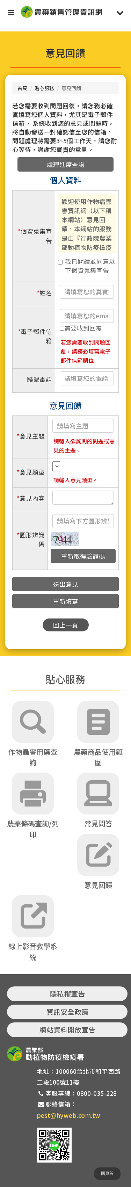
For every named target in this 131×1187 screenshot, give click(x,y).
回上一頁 (65, 625)
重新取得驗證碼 (83, 556)
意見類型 (31, 472)
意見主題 (31, 436)
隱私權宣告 (67, 994)
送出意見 (65, 584)
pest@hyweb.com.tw (68, 1115)
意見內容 (31, 498)
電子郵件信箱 (35, 336)
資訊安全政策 (67, 1012)
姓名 (44, 292)
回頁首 (107, 1173)
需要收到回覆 (81, 328)
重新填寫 (65, 601)
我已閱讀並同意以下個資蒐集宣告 (86, 266)
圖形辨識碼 (31, 539)
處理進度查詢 (66, 164)
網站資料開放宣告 (67, 1030)
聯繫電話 (39, 379)
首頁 (22, 88)
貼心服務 (44, 88)
